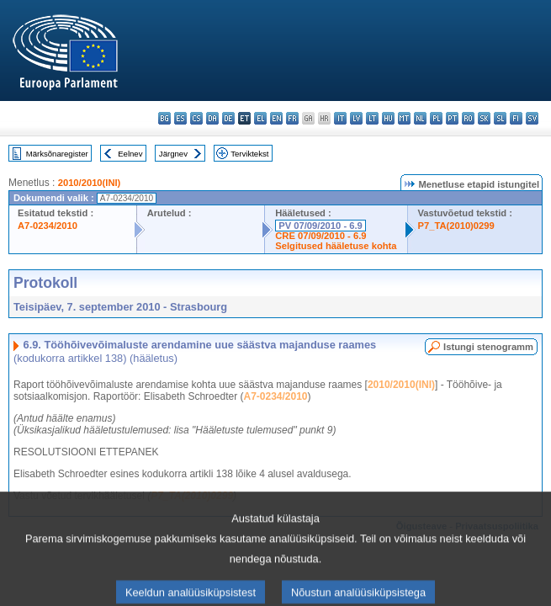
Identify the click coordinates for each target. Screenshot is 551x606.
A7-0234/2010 (47, 226)
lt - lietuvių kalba (372, 118)
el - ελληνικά (260, 118)
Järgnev (173, 153)
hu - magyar (388, 118)
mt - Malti (404, 118)
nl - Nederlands (420, 118)
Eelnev (130, 153)
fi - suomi (516, 118)
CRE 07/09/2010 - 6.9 (320, 236)
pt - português (452, 118)
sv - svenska (532, 118)
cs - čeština (196, 118)
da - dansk (212, 118)
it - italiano (340, 118)
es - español (180, 118)
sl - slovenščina (500, 118)
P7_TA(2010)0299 (456, 226)
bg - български (164, 118)
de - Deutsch (228, 118)
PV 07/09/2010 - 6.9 (320, 226)
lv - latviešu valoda (356, 118)
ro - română (468, 118)
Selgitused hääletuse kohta (335, 246)
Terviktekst (249, 153)
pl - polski (436, 118)
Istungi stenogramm (488, 347)
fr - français (292, 118)
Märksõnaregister (57, 153)
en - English (276, 118)
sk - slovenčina (484, 118)
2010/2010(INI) (89, 183)
